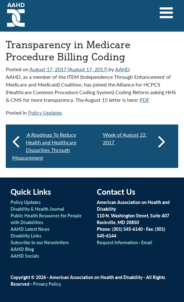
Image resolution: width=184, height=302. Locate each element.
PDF (145, 99)
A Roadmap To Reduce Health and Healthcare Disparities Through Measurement (44, 146)
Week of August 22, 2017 (134, 141)
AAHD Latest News (30, 229)
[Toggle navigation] (166, 10)
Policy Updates (45, 112)
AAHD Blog (22, 249)
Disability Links (26, 235)
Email (146, 242)
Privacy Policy (47, 284)
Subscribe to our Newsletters (40, 242)
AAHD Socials (25, 256)
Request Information (117, 242)
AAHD (122, 69)
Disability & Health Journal (37, 209)
